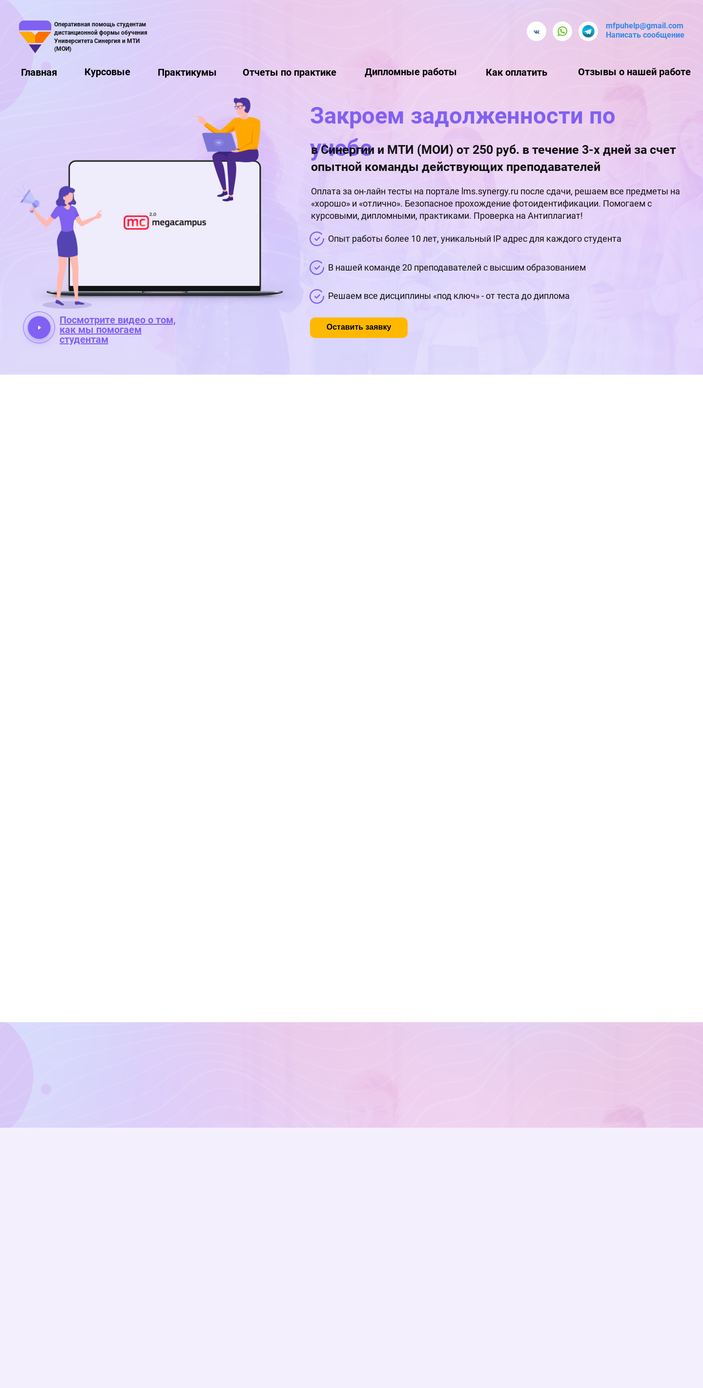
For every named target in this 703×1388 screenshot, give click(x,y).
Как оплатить (516, 72)
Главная (39, 72)
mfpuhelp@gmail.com (644, 25)
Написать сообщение (645, 35)
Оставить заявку (359, 327)
